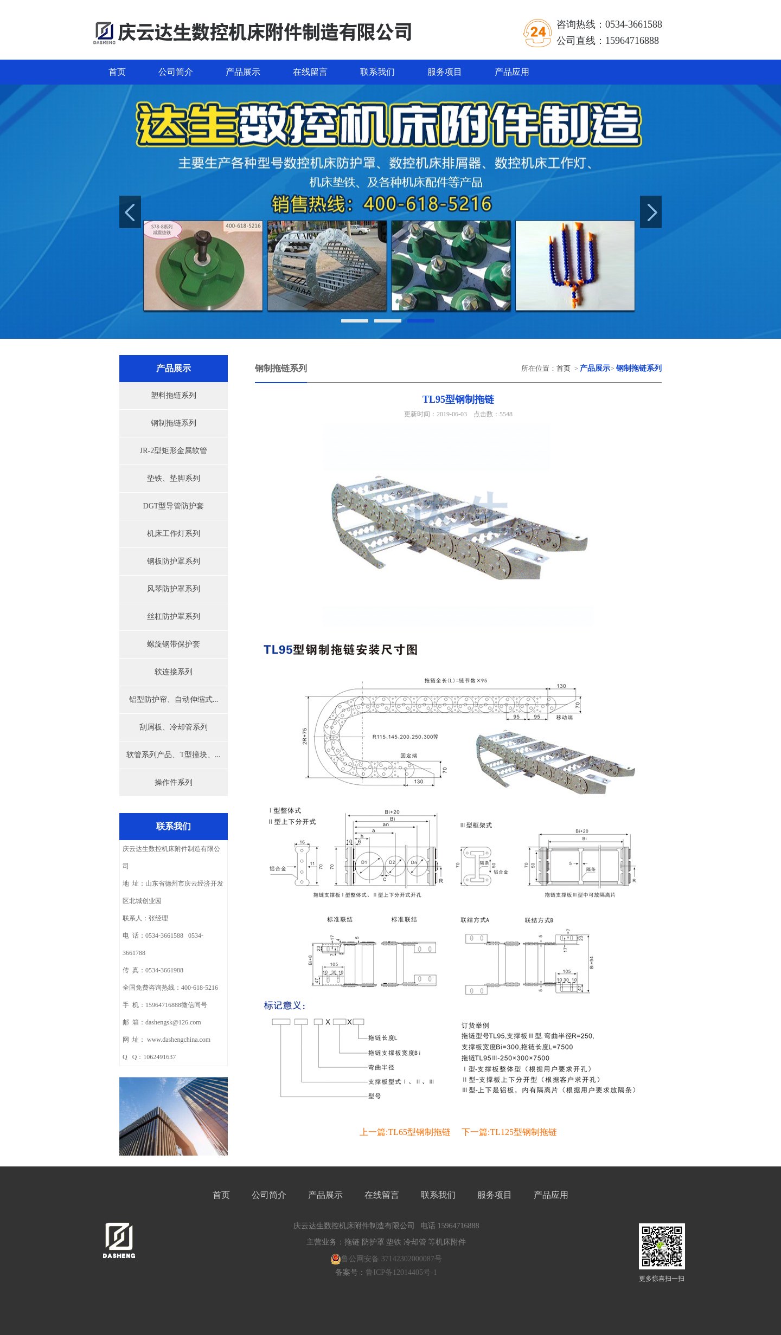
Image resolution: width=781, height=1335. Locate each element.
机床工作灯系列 (173, 534)
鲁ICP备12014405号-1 (401, 1272)
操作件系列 (174, 782)
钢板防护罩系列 (173, 561)
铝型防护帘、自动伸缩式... (174, 699)
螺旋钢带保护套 (173, 644)
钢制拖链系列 (173, 423)
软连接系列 (174, 672)
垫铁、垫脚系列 (173, 478)
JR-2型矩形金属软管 (173, 451)
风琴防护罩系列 (173, 589)
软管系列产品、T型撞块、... (173, 755)
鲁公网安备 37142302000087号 (386, 1259)
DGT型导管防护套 (173, 506)
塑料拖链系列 (173, 395)
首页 (117, 71)
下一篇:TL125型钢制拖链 (509, 1132)
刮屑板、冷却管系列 (173, 727)
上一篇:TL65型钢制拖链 (405, 1132)
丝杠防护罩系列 (173, 616)
